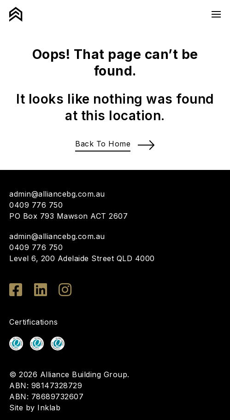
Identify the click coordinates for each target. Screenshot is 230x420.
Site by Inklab (34, 407)
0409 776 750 (36, 205)
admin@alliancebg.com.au (57, 193)
